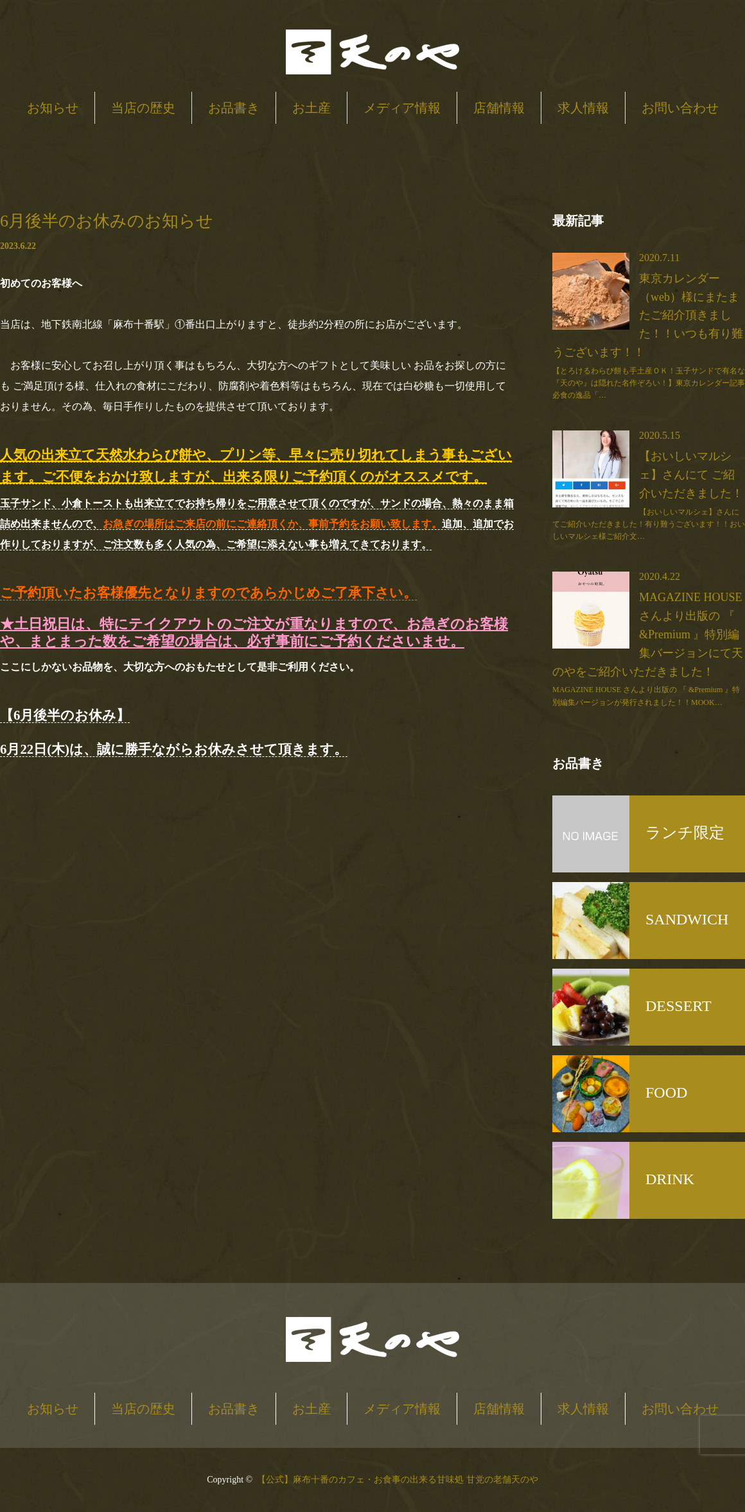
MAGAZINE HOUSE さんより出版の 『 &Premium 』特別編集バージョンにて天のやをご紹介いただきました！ (647, 634)
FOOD (666, 1092)
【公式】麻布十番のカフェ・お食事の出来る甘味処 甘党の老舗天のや (397, 1479)
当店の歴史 (143, 108)
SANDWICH (686, 919)
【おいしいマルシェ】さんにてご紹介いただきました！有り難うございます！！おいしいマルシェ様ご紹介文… (648, 524)
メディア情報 (402, 108)
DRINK (669, 1179)
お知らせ (52, 108)
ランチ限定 (684, 832)
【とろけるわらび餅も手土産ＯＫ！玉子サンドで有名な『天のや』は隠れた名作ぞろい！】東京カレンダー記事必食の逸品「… (648, 383)
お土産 (311, 108)
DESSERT (678, 1006)
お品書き (233, 108)
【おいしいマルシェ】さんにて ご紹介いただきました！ (691, 475)
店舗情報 (499, 108)
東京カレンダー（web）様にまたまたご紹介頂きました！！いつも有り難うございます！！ (647, 315)
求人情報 (583, 108)
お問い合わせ (680, 108)
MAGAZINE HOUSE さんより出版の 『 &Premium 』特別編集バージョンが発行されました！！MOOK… (646, 695)
